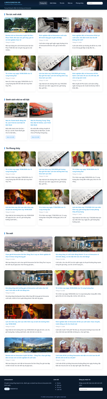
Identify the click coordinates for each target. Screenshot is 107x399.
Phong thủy (79, 3)
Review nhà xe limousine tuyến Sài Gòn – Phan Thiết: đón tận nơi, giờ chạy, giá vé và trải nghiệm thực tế (20, 37)
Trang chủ (43, 3)
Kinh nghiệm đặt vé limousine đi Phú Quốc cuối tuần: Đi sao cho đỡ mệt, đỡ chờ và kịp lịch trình (85, 75)
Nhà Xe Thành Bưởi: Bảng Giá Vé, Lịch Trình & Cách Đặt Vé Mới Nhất (16, 123)
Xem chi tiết (10, 137)
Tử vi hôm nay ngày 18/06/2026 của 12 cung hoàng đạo (75, 288)
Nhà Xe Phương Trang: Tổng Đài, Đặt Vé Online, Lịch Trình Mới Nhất (41, 123)
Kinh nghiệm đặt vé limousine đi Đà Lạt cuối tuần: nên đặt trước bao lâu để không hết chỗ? (86, 37)
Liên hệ (59, 389)
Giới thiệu (53, 3)
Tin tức (62, 3)
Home (59, 383)
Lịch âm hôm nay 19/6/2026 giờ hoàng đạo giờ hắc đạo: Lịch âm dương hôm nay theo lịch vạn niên (53, 75)
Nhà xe (70, 3)
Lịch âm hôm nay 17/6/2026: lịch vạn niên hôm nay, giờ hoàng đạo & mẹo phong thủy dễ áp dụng (86, 209)
